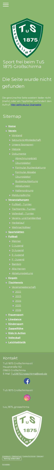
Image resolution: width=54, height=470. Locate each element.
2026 (18, 310)
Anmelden (6, 464)
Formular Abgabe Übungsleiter (25, 174)
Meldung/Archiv (21, 195)
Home (12, 126)
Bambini (16, 264)
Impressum (6, 456)
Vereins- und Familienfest (26, 218)
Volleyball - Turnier (23, 213)
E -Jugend (18, 255)
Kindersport (15, 324)
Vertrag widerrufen (12, 459)
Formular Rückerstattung (30, 167)
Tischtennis (15, 282)
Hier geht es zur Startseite (26, 104)
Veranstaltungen (18, 199)
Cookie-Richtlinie (29, 456)
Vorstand (17, 135)
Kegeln (12, 278)
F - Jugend (18, 259)
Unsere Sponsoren (22, 144)
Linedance (14, 319)
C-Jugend (17, 245)
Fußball (12, 236)
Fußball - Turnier (22, 204)
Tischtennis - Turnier (24, 209)
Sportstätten (16, 232)
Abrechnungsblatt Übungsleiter (26, 160)
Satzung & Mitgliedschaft (26, 140)
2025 (18, 305)
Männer (16, 241)
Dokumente (19, 153)
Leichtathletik (17, 342)
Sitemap (40, 456)
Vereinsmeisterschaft (24, 287)
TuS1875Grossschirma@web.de (29, 373)
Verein (12, 130)
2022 (18, 291)
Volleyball (14, 337)
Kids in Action (17, 333)
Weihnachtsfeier (21, 227)
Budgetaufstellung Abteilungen (26, 183)
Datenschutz (16, 456)
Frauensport (15, 314)
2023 (18, 296)
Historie (16, 149)
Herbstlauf (18, 222)
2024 (18, 301)
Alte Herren (18, 268)
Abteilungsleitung (22, 273)
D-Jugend (18, 250)
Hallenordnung (24, 190)
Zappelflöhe (15, 328)
